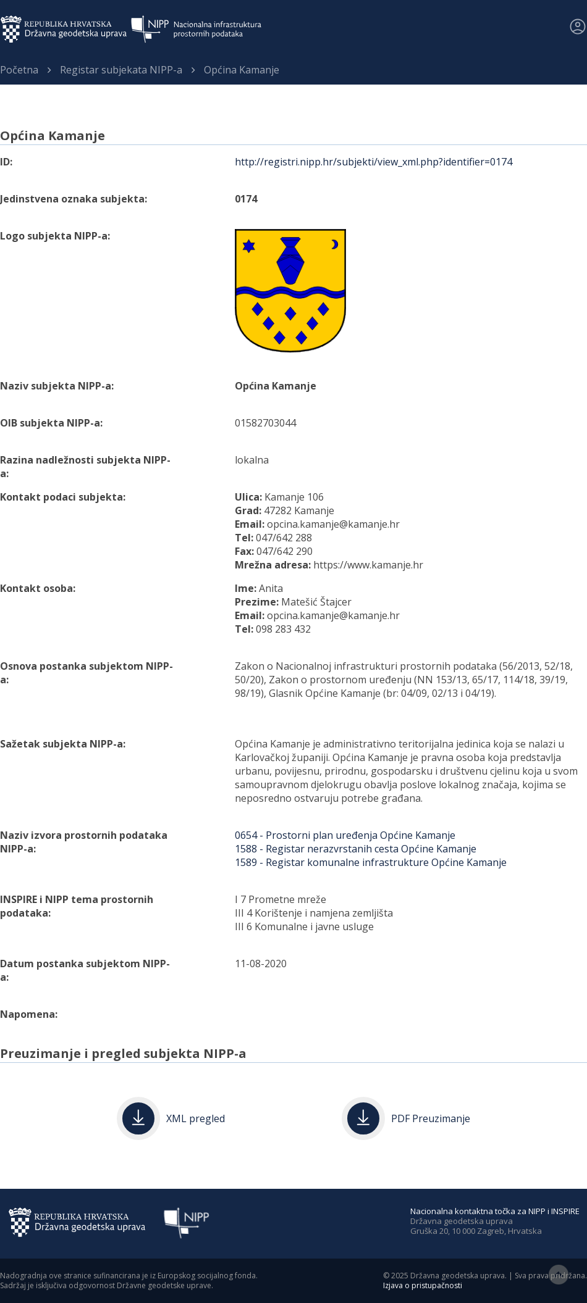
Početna (19, 70)
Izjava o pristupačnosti (422, 1285)
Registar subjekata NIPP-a (121, 70)
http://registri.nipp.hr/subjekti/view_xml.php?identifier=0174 (373, 162)
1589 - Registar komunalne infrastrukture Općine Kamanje (371, 862)
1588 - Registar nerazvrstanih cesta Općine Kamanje (355, 848)
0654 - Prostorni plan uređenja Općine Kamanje (345, 835)
